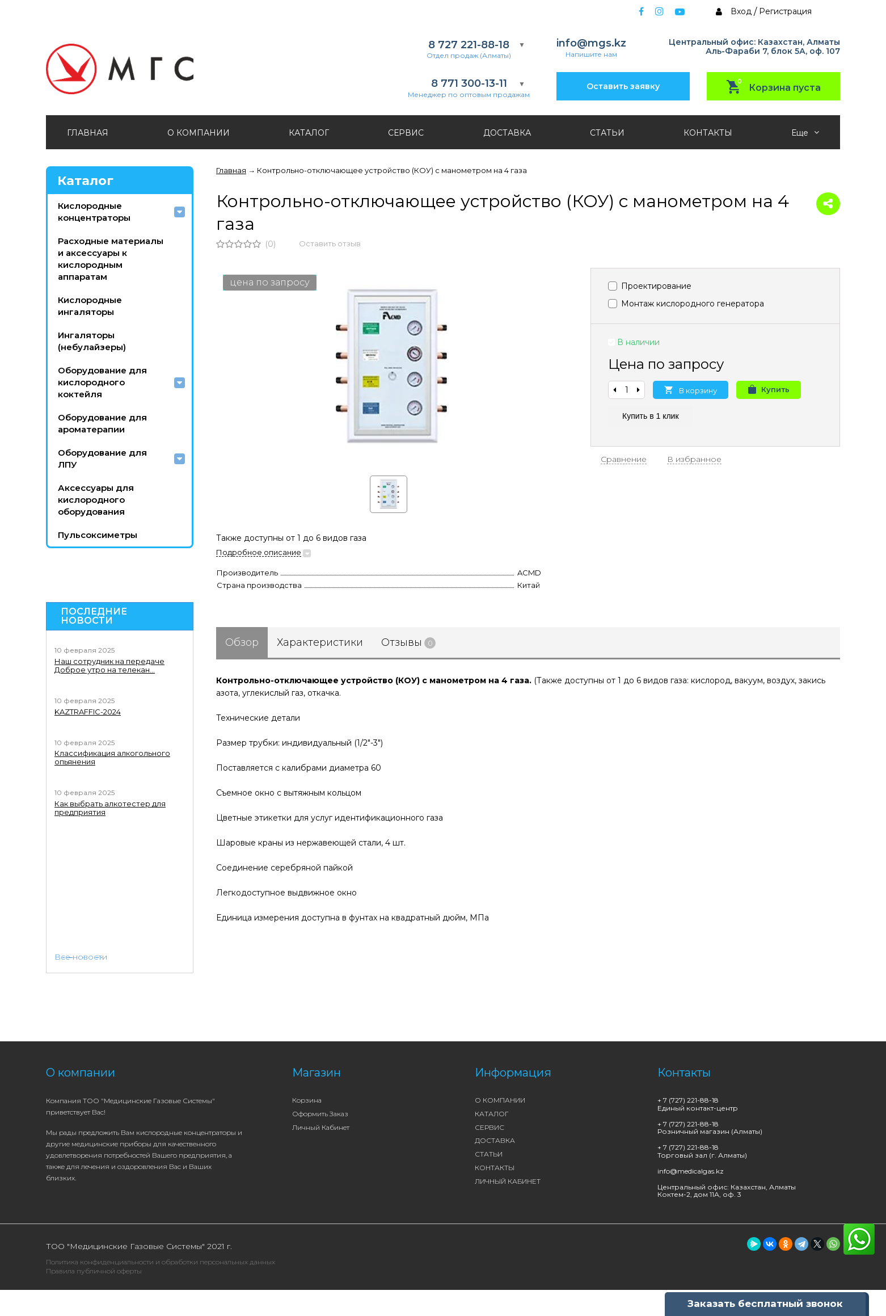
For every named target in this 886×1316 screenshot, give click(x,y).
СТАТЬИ (607, 133)
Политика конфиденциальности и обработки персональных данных (160, 1262)
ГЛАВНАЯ (87, 133)
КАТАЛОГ (309, 133)
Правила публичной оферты (94, 1271)
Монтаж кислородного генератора (686, 303)
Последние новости (94, 616)
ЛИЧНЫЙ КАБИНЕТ (508, 1181)
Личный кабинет (320, 1127)
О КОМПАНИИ (198, 133)
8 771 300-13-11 (469, 84)
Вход (741, 11)
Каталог (85, 180)
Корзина (307, 1100)
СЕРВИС (406, 133)
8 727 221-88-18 (468, 45)
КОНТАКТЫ (708, 133)
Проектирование (649, 286)
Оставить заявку (623, 86)
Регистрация (785, 11)
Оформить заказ (320, 1113)
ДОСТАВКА (507, 133)
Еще (805, 133)
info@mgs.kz (591, 43)
